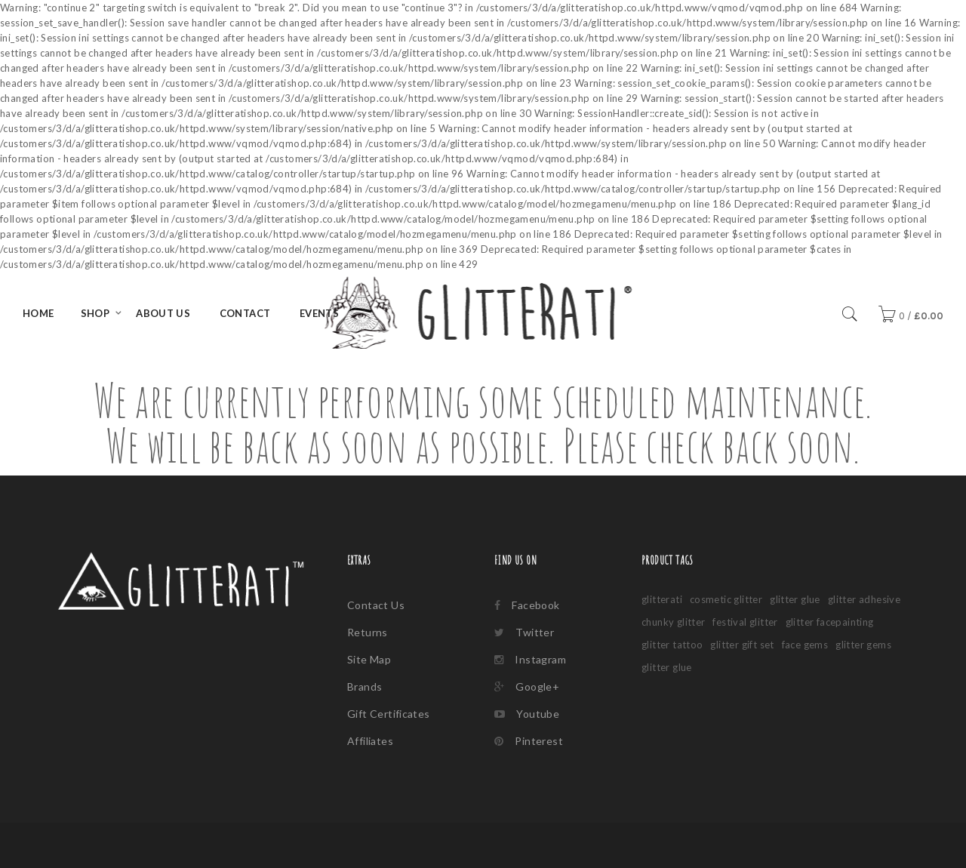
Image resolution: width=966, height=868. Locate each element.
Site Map (369, 659)
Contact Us (376, 605)
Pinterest (528, 740)
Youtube (526, 713)
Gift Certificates (388, 713)
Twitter (524, 632)
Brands (364, 686)
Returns (367, 632)
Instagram (530, 659)
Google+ (526, 686)
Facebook (527, 605)
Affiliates (370, 740)
